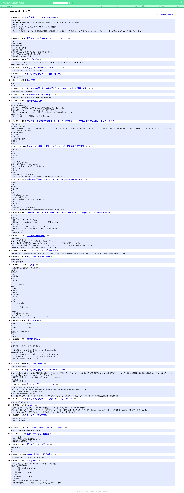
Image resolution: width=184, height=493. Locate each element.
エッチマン (31, 80)
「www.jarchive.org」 (36, 236)
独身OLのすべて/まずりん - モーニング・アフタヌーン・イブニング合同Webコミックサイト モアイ (69, 213)
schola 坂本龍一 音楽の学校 (39, 454)
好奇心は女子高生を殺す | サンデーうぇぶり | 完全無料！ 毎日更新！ (55, 179)
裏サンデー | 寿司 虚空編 (38, 434)
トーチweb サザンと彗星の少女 (40, 95)
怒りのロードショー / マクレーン (40, 384)
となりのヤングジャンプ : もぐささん (42, 250)
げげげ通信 (31, 461)
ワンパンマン (32, 59)
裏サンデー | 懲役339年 (36, 415)
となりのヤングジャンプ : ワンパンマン (43, 68)
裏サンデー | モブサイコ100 (38, 257)
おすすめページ (170, 14)
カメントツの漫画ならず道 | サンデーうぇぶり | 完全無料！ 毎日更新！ (56, 146)
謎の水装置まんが (34, 101)
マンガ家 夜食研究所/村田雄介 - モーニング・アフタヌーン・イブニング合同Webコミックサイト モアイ (70, 121)
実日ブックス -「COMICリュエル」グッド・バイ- (48, 38)
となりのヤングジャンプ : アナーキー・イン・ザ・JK (49, 399)
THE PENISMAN (34, 339)
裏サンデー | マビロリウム (38, 444)
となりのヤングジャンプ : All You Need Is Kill (46, 370)
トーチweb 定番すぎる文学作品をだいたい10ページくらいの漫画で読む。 (58, 88)
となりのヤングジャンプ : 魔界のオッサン (44, 74)
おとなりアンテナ (158, 14)
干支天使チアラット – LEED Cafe (41, 17)
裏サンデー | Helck (34, 364)
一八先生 (30, 265)
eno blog (30, 405)
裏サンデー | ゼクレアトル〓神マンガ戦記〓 (45, 428)
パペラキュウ (32, 320)
